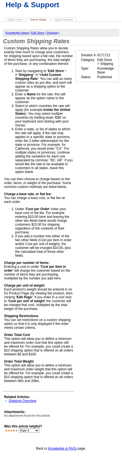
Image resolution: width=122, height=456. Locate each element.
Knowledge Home (17, 32)
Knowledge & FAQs (62, 448)
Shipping (52, 32)
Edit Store (37, 32)
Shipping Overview (22, 401)
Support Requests (63, 19)
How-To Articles (38, 19)
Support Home (14, 19)
